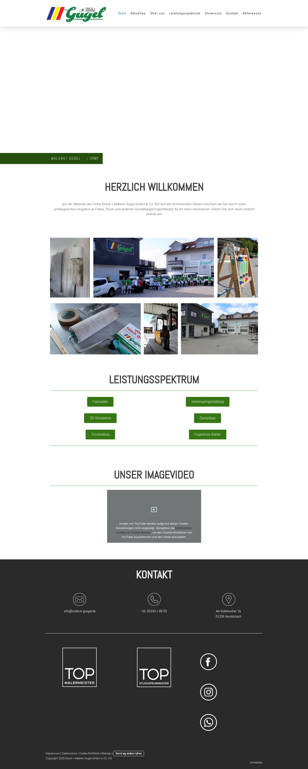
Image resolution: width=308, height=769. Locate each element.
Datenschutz (69, 753)
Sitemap (106, 753)
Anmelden (256, 762)
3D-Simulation (100, 418)
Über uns (157, 13)
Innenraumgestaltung (207, 402)
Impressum (53, 753)
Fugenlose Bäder (207, 434)
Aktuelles (138, 13)
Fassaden (100, 402)
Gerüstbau (208, 418)
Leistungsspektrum (184, 13)
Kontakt (232, 13)
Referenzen (252, 13)
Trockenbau (100, 434)
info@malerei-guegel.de (80, 611)
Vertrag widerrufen (129, 753)
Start (122, 13)
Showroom (213, 13)
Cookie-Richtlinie (89, 753)
